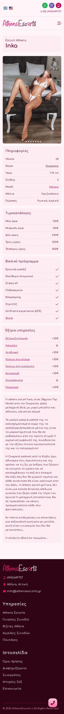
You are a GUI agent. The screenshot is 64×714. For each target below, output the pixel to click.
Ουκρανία (52, 166)
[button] (7, 99)
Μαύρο (54, 187)
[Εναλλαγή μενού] (59, 23)
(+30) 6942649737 (51, 11)
